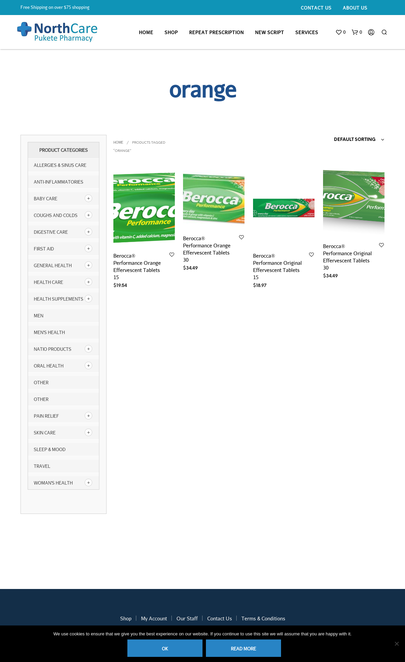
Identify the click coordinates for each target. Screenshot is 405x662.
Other (41, 399)
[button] (340, 32)
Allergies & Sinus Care (60, 165)
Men (38, 315)
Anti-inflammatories (58, 182)
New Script (269, 32)
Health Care (48, 282)
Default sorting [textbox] (355, 140)
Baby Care (45, 198)
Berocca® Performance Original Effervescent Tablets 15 (277, 266)
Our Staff (187, 618)
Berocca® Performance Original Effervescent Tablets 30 (347, 257)
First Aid (44, 248)
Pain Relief (46, 416)
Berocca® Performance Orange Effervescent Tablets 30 (207, 249)
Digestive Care (51, 232)
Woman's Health (53, 483)
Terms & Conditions (263, 618)
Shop (171, 32)
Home (146, 32)
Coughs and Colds (56, 215)
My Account (154, 618)
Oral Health (49, 366)
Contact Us (316, 8)
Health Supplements (58, 299)
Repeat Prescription (216, 32)
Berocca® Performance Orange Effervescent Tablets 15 (137, 266)
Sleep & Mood (50, 449)
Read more (243, 648)
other (41, 382)
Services (306, 32)
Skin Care (45, 432)
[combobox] (346, 140)
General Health (53, 265)
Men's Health (49, 332)
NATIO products (52, 349)
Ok (165, 648)
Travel (42, 466)
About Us (355, 8)
